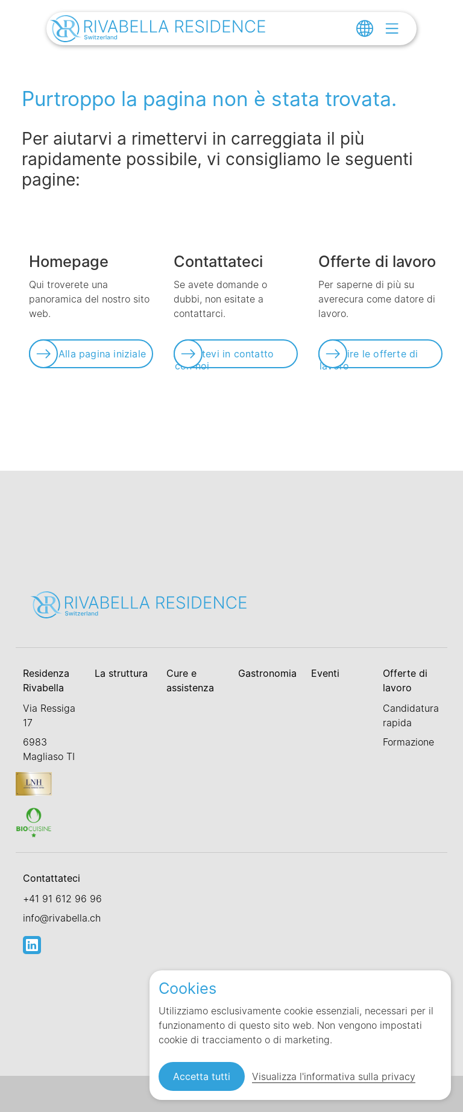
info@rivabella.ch (62, 918)
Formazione (408, 742)
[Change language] (365, 28)
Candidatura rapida (411, 715)
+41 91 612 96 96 (62, 899)
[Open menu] (392, 28)
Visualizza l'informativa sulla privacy (333, 1076)
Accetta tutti (201, 1076)
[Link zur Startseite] (157, 30)
